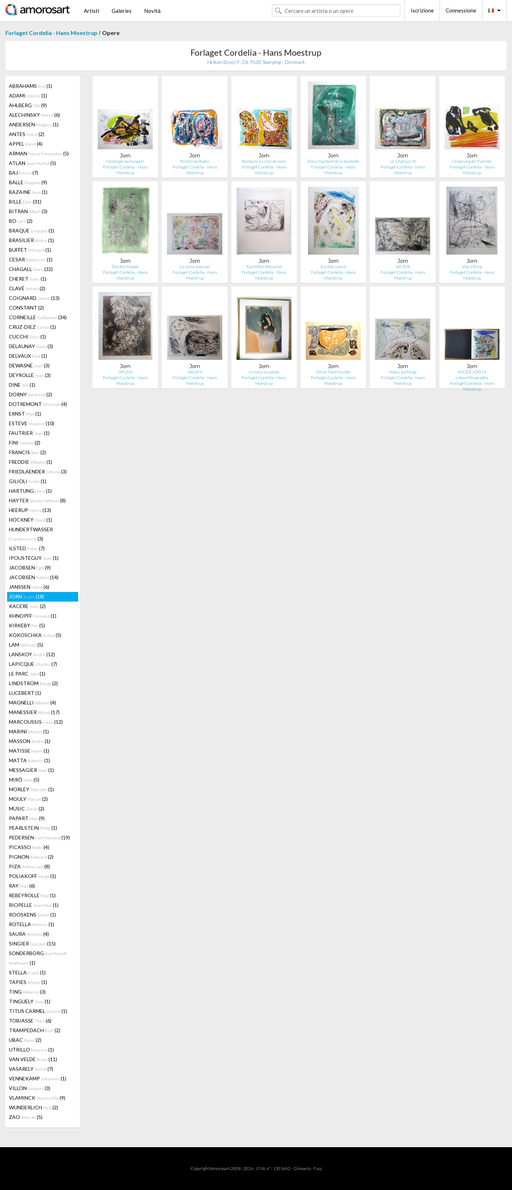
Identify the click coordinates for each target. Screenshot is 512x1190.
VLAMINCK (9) (37, 1098)
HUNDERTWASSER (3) (31, 534)
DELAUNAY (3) (31, 346)
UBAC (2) (25, 1040)
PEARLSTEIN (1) (33, 828)
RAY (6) (22, 886)
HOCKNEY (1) (30, 520)
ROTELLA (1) (31, 924)
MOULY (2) (28, 799)
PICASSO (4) (29, 847)
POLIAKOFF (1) (32, 876)
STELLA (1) (27, 972)
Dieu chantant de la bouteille (333, 161)
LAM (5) (26, 645)
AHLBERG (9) (28, 105)
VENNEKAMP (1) (37, 1078)
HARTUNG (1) (30, 491)
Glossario (302, 1168)
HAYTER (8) (37, 500)
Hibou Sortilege (403, 372)
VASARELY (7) (31, 1069)
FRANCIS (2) (27, 452)
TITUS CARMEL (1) (38, 1011)
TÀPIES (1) (28, 982)
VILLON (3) (29, 1088)
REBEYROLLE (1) (32, 895)
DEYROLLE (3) (30, 375)
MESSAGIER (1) (31, 770)
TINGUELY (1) (29, 1001)
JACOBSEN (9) (30, 567)
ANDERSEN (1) (34, 124)
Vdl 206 (125, 372)
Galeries (122, 10)
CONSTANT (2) (26, 308)
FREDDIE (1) (30, 462)
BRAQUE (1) (31, 230)
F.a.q (317, 1168)
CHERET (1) (27, 279)
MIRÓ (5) (24, 780)
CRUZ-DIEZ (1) (32, 327)
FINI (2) (24, 443)
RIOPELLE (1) (34, 905)
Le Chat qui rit (403, 161)
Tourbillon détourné (264, 266)
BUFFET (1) (30, 250)
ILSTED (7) (27, 548)
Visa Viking (472, 266)
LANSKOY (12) (32, 654)
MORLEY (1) (31, 789)
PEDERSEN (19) (39, 837)
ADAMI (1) (28, 95)
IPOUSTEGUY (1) (34, 558)
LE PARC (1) (27, 674)
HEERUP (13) (30, 510)
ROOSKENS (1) (32, 915)
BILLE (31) (25, 202)
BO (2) (20, 221)
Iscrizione (422, 10)
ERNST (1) (25, 414)
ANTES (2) (26, 134)
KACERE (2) (27, 606)
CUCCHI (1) (27, 336)
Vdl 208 (403, 266)
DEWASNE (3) (29, 365)
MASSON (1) (29, 741)
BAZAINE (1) (28, 192)
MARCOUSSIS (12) (36, 722)
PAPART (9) (27, 818)
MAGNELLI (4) (32, 702)
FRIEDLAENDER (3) (38, 471)
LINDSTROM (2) (33, 683)
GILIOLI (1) (27, 481)
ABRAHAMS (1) (30, 86)
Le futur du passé (264, 372)
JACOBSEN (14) (34, 577)
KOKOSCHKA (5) (35, 635)
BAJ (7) (23, 173)
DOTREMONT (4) (38, 404)
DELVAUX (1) (28, 356)
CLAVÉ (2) (27, 288)
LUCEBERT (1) (25, 693)
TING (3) (27, 992)
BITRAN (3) (28, 211)
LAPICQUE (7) (33, 664)
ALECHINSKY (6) (34, 115)
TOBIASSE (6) (30, 1021)
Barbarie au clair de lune (264, 161)
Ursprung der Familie (472, 161)
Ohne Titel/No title (333, 372)
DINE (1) (22, 385)
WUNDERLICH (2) (33, 1107)
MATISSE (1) (29, 751)
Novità (152, 10)
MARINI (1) (29, 731)
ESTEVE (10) (31, 423)
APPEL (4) (25, 144)
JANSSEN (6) (29, 587)
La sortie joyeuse (195, 266)
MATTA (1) (29, 760)
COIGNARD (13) (34, 298)
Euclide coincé (333, 266)
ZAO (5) (25, 1117)
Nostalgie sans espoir (125, 161)
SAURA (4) (29, 934)
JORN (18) (26, 596)
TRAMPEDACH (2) (34, 1030)
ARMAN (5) (39, 153)
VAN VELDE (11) (33, 1059)
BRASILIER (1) (31, 240)
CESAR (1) (30, 259)
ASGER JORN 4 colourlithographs (472, 374)
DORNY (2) (30, 394)
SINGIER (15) (32, 943)
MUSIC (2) (26, 808)
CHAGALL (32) (31, 269)
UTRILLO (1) (31, 1049)
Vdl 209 (195, 372)
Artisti (91, 10)
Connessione (461, 10)
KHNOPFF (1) (32, 616)
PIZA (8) (29, 866)
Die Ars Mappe (125, 266)
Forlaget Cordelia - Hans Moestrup (51, 32)
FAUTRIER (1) (29, 433)
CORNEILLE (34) (38, 317)
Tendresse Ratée (194, 161)
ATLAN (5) (32, 163)
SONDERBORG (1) (38, 958)
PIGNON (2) (31, 857)
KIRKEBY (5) (27, 625)
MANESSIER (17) (34, 712)
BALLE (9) (28, 182)
